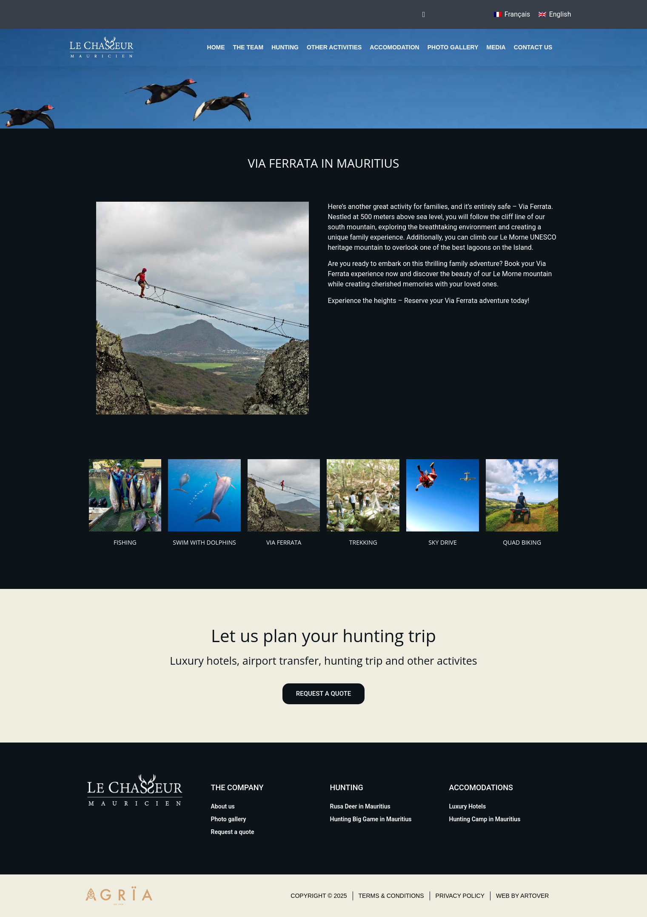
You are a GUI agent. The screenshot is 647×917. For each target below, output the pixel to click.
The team (248, 47)
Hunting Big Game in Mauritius (371, 819)
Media (496, 47)
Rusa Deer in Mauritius (360, 806)
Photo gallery (453, 47)
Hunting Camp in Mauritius (485, 819)
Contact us (533, 47)
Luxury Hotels (467, 806)
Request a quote (232, 831)
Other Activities (334, 47)
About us (223, 806)
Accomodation (394, 47)
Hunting (285, 47)
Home (216, 47)
